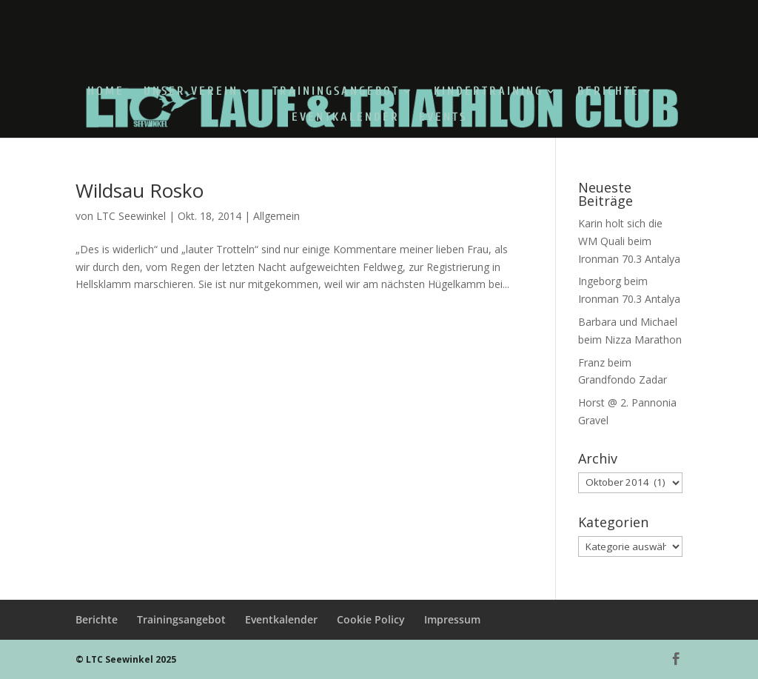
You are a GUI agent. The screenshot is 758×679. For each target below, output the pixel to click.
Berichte (608, 92)
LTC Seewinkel (131, 216)
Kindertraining (488, 92)
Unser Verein (191, 92)
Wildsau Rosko (140, 190)
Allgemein (276, 216)
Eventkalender (346, 118)
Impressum (452, 619)
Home (105, 92)
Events (443, 118)
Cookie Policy (371, 619)
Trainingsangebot (336, 92)
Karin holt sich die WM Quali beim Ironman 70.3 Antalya (629, 241)
